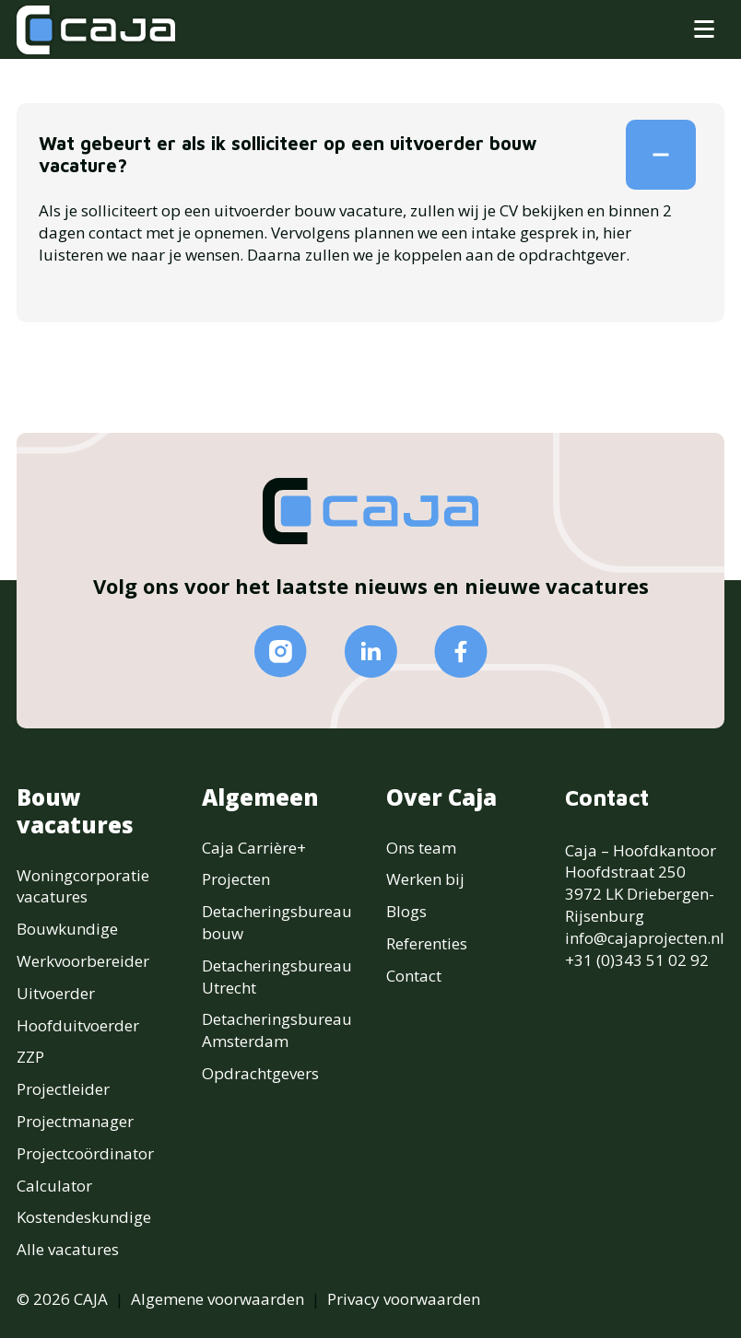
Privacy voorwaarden (403, 1298)
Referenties (426, 943)
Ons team (421, 847)
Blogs (406, 911)
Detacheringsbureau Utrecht (277, 976)
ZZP (30, 1056)
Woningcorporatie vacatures (83, 886)
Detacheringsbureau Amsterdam (277, 1030)
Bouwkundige (67, 928)
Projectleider (63, 1088)
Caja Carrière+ (254, 847)
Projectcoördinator (85, 1153)
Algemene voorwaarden (217, 1298)
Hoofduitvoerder (78, 1025)
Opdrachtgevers (260, 1073)
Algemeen (260, 797)
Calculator (54, 1185)
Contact (413, 975)
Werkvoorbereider (83, 961)
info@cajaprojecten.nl (644, 937)
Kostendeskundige (84, 1216)
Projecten (236, 879)
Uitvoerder (56, 993)
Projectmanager (75, 1121)
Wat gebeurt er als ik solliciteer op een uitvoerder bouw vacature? (365, 155)
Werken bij (425, 879)
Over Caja (441, 797)
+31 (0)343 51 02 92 (637, 960)
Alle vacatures (68, 1249)
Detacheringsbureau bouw (277, 922)
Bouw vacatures (75, 811)
